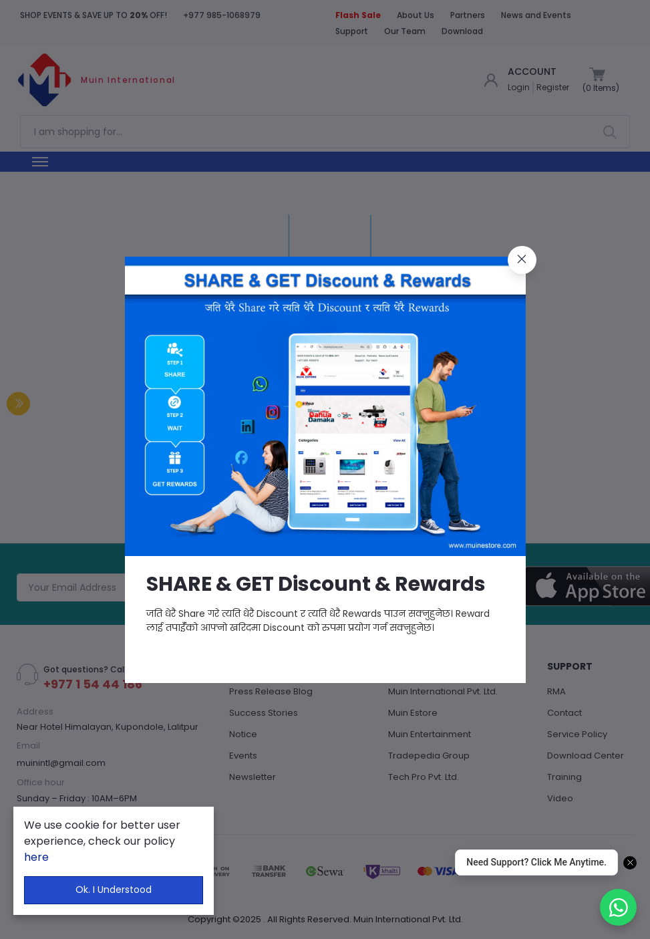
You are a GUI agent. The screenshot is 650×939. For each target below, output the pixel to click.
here (36, 857)
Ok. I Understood (113, 889)
